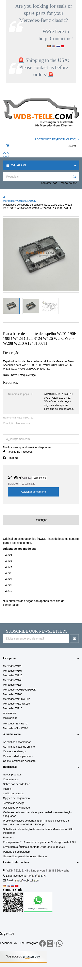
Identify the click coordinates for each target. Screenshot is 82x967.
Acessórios (9, 713)
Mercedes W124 (12, 684)
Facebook (6, 943)
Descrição (41, 519)
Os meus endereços (15, 751)
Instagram (32, 943)
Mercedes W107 (12, 670)
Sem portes (39, 477)
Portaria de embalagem (16, 851)
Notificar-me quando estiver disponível (27, 447)
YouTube (18, 943)
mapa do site (69, 183)
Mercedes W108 (12, 694)
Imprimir (13, 457)
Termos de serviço (13, 802)
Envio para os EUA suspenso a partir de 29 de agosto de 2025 (39, 842)
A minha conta (12, 734)
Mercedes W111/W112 (16, 698)
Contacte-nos (11, 779)
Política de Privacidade (16, 807)
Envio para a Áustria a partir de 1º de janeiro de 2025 (34, 846)
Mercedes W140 (12, 680)
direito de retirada (13, 793)
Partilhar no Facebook (19, 451)
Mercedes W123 (12, 666)
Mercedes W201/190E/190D (19, 689)
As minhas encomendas (17, 742)
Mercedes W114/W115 (16, 703)
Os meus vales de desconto (19, 760)
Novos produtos (12, 774)
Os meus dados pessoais (18, 756)
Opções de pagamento (16, 798)
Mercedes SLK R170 (15, 723)
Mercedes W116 (12, 708)
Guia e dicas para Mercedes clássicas (25, 856)
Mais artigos (10, 717)
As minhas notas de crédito (19, 746)
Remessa (8, 837)
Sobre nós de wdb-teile (16, 784)
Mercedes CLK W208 (15, 728)
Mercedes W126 (12, 675)
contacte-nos (49, 183)
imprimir (7, 788)
